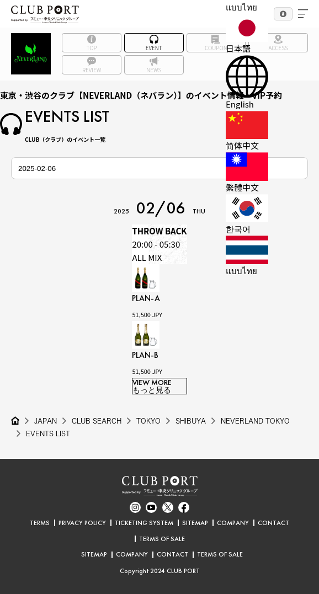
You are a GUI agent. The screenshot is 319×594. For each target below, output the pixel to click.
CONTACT (273, 522)
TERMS (40, 522)
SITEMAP (195, 522)
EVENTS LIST (48, 433)
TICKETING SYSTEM (144, 522)
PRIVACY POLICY (82, 522)
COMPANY (233, 522)
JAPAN (45, 421)
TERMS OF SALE (162, 538)
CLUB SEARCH (96, 421)
